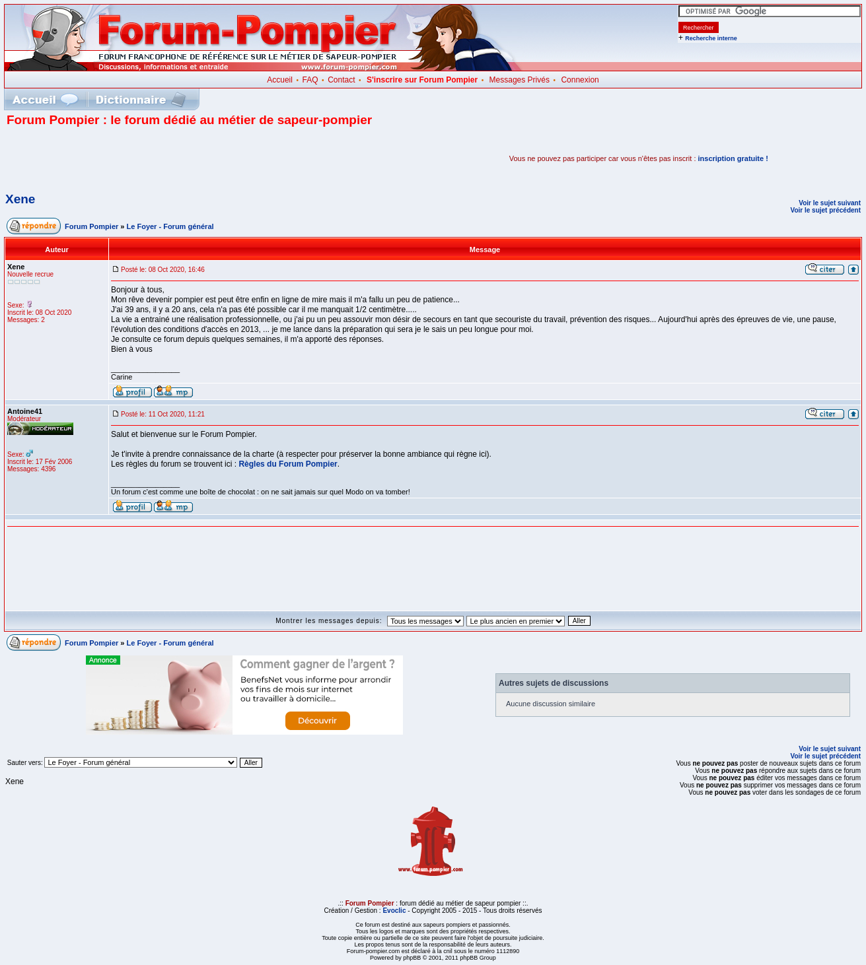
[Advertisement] (161, 158)
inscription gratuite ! (733, 158)
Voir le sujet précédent (825, 210)
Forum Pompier (91, 226)
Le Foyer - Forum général (170, 226)
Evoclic (394, 910)
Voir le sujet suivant (830, 203)
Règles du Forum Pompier (287, 464)
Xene (20, 199)
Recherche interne (711, 38)
